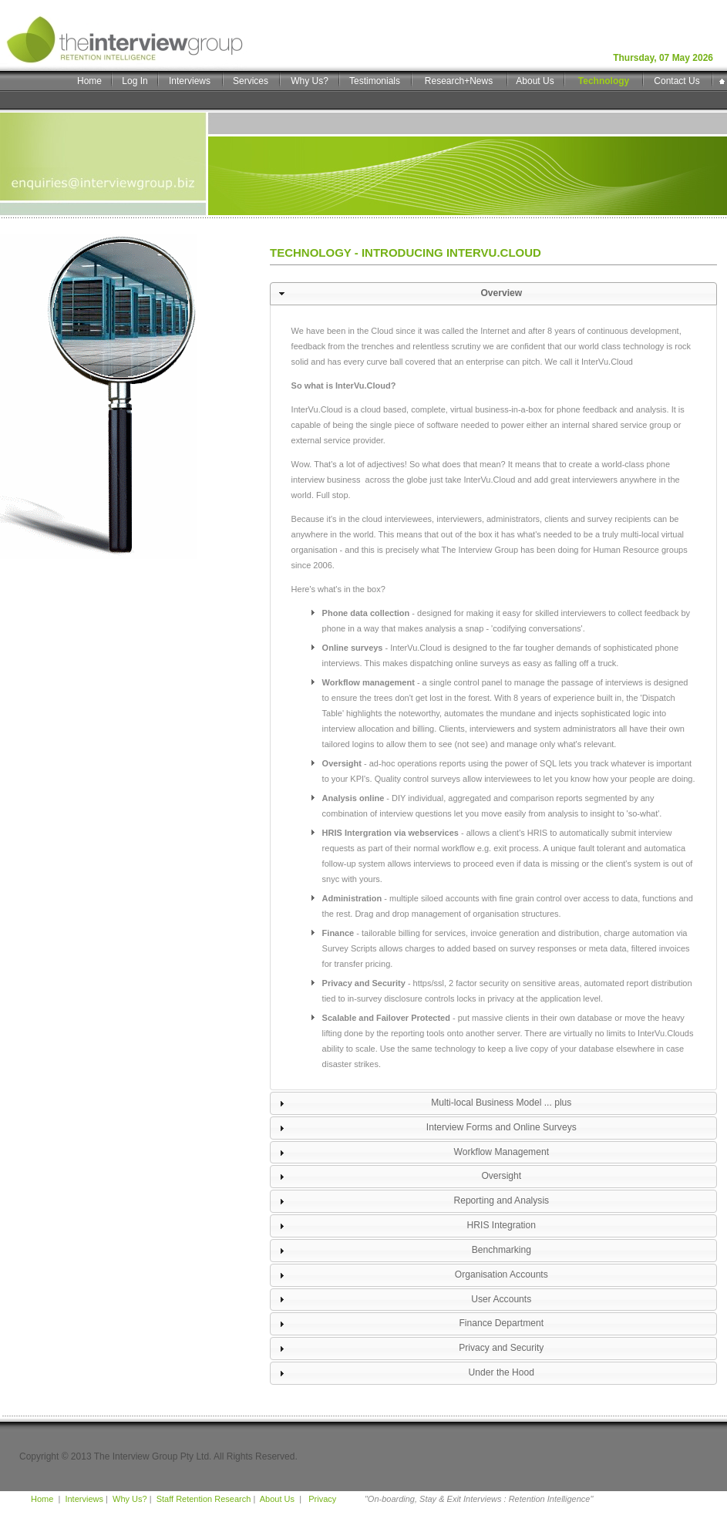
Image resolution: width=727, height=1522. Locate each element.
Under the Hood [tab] (404, 1373)
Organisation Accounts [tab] (411, 1275)
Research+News (459, 81)
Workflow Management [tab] (412, 1153)
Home (89, 81)
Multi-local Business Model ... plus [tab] (423, 1103)
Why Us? (309, 81)
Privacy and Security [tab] (409, 1348)
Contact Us (676, 81)
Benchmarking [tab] (403, 1250)
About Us (535, 81)
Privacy (321, 1498)
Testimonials (374, 81)
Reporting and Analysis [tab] (412, 1201)
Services (250, 81)
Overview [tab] (398, 294)
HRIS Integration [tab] (405, 1226)
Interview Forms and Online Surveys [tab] (426, 1128)
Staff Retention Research (204, 1498)
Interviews (189, 81)
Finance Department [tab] (409, 1324)
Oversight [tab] (398, 1176)
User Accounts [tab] (403, 1299)
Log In (134, 81)
